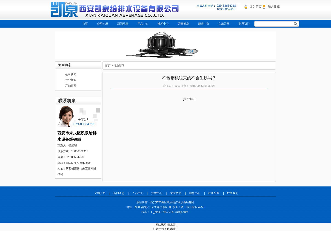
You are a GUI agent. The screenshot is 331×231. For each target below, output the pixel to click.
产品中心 (142, 23)
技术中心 (163, 23)
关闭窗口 (189, 99)
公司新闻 (70, 74)
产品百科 (70, 85)
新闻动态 (122, 23)
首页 (85, 23)
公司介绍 (102, 23)
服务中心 (203, 23)
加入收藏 (274, 6)
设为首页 (256, 6)
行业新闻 (70, 80)
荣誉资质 (183, 23)
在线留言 (223, 23)
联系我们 (244, 23)
